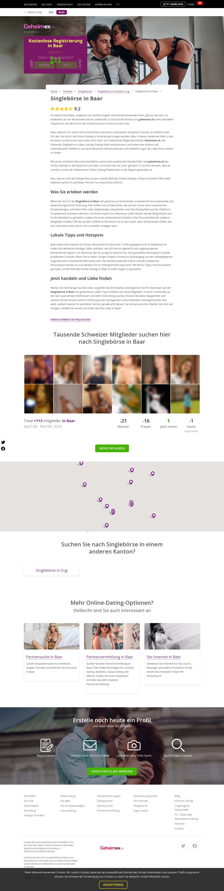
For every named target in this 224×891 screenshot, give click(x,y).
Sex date (65, 800)
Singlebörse (140, 805)
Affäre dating (103, 4)
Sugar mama (140, 810)
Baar (62, 12)
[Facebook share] (3, 449)
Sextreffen (30, 4)
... (118, 4)
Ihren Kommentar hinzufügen (70, 319)
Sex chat (47, 4)
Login (190, 4)
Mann (44, 65)
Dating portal (105, 800)
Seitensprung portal (145, 796)
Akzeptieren (113, 885)
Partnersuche (105, 805)
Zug (51, 12)
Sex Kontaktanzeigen (72, 805)
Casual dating (68, 810)
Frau (66, 65)
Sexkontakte (65, 4)
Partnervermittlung (108, 810)
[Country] (200, 3)
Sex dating (83, 4)
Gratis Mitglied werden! (112, 771)
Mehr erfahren (112, 448)
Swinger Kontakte (34, 815)
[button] (130, 470)
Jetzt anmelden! (173, 4)
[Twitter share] (3, 442)
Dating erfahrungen (108, 796)
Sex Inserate (140, 800)
